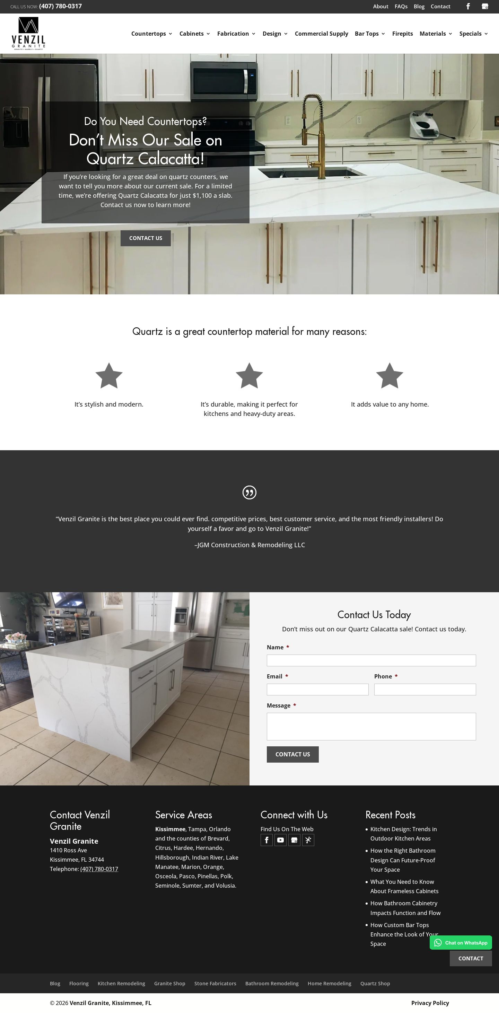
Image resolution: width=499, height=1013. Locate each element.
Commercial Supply (321, 34)
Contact (440, 7)
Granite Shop (169, 983)
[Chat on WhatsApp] (461, 943)
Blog (419, 7)
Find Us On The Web (287, 829)
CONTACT (470, 958)
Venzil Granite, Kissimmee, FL (110, 1003)
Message (281, 705)
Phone (386, 676)
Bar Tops (367, 34)
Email (277, 676)
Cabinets (192, 34)
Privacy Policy (430, 1003)
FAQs (401, 7)
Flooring (79, 983)
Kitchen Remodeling (121, 983)
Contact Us (145, 237)
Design (272, 34)
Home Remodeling (329, 983)
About (380, 7)
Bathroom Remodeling (272, 983)
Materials (433, 34)
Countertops (148, 34)
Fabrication (233, 34)
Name (278, 647)
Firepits (402, 34)
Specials (470, 34)
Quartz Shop (375, 983)
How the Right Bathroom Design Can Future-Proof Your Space (403, 860)
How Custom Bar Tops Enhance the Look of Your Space (404, 934)
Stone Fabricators (215, 983)
